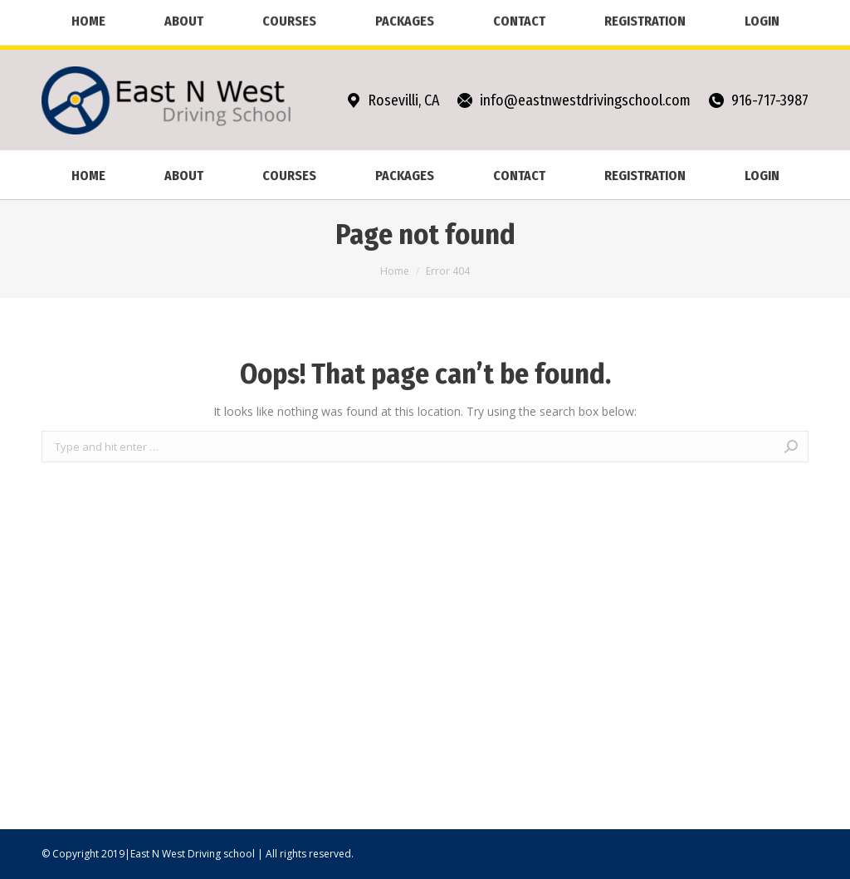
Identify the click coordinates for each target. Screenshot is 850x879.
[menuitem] (88, 174)
